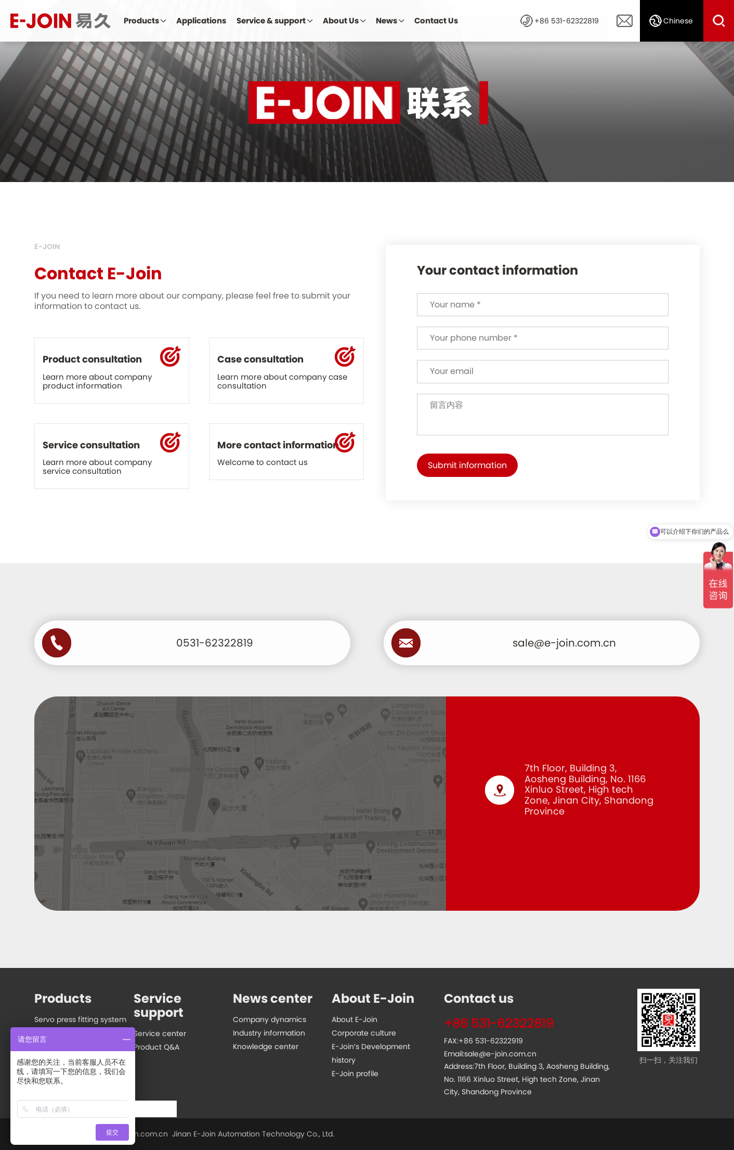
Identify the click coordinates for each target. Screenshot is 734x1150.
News (386, 20)
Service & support (271, 20)
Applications (201, 20)
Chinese (678, 21)
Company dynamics (269, 1019)
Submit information (467, 465)
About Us (341, 20)
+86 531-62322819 (566, 21)
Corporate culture (364, 1033)
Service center (160, 1033)
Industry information (269, 1033)
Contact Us (436, 20)
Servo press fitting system (80, 1019)
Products (141, 20)
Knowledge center (265, 1046)
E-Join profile (355, 1073)
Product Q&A (156, 1047)
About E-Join (354, 1019)
